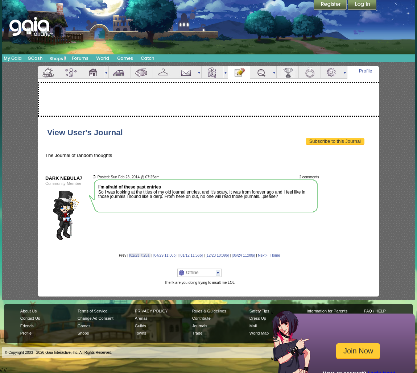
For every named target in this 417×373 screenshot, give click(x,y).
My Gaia (12, 58)
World (102, 58)
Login (362, 5)
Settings (332, 72)
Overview (49, 72)
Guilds (140, 326)
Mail (186, 72)
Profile (365, 71)
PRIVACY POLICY (151, 311)
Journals (199, 326)
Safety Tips (259, 311)
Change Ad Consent (95, 318)
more (106, 72)
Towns (140, 333)
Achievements (287, 72)
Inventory (164, 72)
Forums (80, 58)
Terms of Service (92, 311)
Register (331, 5)
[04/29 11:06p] (165, 255)
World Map (259, 333)
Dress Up (257, 318)
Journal (239, 72)
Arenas (141, 318)
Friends (212, 72)
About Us (28, 311)
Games (125, 58)
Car (120, 72)
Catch (147, 58)
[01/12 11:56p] (191, 255)
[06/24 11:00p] (243, 255)
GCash (35, 58)
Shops (58, 58)
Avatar (71, 72)
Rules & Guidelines (209, 311)
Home (275, 255)
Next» (262, 255)
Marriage (310, 72)
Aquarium (142, 72)
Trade (197, 333)
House (93, 72)
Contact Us (30, 318)
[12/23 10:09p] (217, 255)
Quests (261, 72)
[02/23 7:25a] (139, 255)
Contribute (201, 318)
